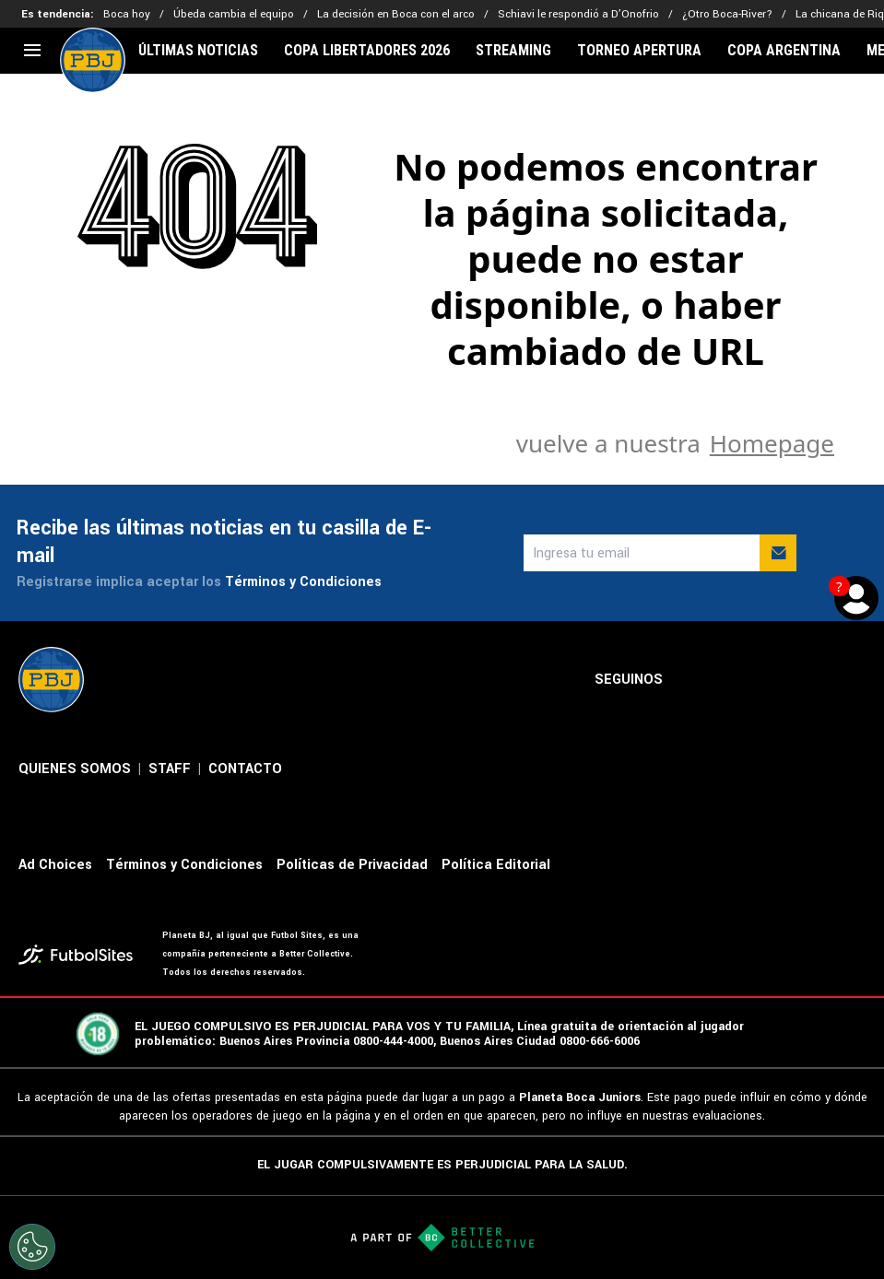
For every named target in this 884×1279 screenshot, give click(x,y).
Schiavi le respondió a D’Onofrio (578, 14)
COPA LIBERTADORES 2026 (367, 50)
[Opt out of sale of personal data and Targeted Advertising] (32, 1247)
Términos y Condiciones (303, 582)
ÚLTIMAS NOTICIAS (198, 50)
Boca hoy (126, 14)
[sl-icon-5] (854, 680)
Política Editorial (496, 864)
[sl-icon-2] (733, 680)
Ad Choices (55, 864)
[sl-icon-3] (773, 680)
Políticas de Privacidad (352, 864)
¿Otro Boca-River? (727, 14)
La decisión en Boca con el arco (396, 14)
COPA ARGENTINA (784, 50)
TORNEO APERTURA (639, 50)
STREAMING (513, 50)
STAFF (169, 769)
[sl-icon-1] (692, 680)
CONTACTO (245, 769)
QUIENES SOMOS (74, 769)
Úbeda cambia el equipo (233, 14)
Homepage (772, 443)
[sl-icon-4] (814, 680)
